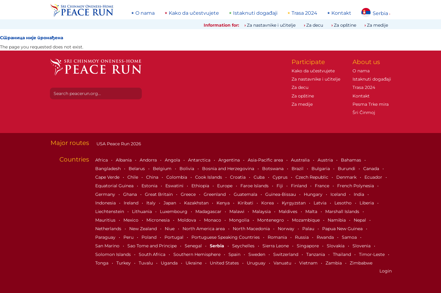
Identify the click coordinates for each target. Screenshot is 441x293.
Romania (278, 237)
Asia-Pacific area (266, 160)
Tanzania (316, 254)
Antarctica (200, 160)
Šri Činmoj (363, 112)
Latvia (321, 203)
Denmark (347, 177)
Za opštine (345, 25)
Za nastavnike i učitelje (271, 25)
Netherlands (109, 228)
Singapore (308, 246)
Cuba (260, 177)
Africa (102, 160)
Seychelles (244, 246)
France (322, 185)
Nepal (360, 220)
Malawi (237, 211)
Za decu (314, 25)
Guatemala (246, 194)
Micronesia (158, 220)
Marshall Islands (342, 211)
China (153, 177)
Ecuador (373, 177)
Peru (129, 237)
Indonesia (106, 203)
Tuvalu (146, 263)
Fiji (280, 185)
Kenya (224, 203)
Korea (268, 203)
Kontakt (341, 13)
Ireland (132, 203)
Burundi (347, 168)
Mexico (131, 220)
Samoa (350, 237)
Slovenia (362, 246)
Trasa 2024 (304, 13)
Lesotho (343, 203)
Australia (301, 160)
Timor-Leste (372, 254)
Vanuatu (282, 263)
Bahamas (351, 160)
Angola (173, 160)
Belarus (137, 168)
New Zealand (143, 228)
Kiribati (246, 203)
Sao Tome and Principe (152, 246)
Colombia (177, 177)
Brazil (298, 168)
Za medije (377, 25)
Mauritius (106, 220)
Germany (105, 194)
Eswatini (175, 185)
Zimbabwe (361, 263)
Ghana (130, 194)
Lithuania (142, 211)
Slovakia (336, 246)
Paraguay (106, 237)
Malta (311, 211)
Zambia (334, 263)
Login (385, 271)
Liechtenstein (110, 211)
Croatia (238, 177)
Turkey (124, 263)
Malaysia (262, 211)
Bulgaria (321, 168)
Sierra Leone (276, 246)
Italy (151, 203)
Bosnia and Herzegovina (228, 168)
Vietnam (309, 263)
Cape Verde (108, 177)
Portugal (174, 237)
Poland (149, 237)
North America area (204, 228)
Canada (371, 168)
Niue (170, 228)
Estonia (150, 185)
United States (225, 263)
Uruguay (257, 263)
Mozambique (306, 220)
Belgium (163, 168)
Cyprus (281, 177)
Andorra (149, 160)
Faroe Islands (255, 185)
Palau (308, 228)
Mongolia (240, 220)
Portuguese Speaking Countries (226, 237)
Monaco (213, 220)
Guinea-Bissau (281, 194)
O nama (145, 13)
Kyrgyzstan (294, 203)
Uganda (170, 263)
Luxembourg (174, 211)
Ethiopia (200, 185)
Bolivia (187, 168)
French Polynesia (356, 185)
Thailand (342, 254)
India (359, 194)
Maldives (289, 211)
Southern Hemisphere (197, 254)
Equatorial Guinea (115, 185)
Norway (287, 228)
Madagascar (209, 211)
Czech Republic (313, 177)
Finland (299, 185)
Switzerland (286, 254)
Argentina (229, 160)
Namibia (337, 220)
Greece (189, 194)
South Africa (153, 254)
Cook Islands (209, 177)
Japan (170, 203)
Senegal (194, 246)
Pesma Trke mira (370, 104)
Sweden (257, 254)
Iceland (338, 194)
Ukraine (194, 263)
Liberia (367, 203)
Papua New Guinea (343, 228)
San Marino (108, 246)
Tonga (102, 263)
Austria (326, 160)
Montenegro (271, 220)
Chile (133, 177)
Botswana (273, 168)
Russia (302, 237)
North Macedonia (252, 228)
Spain (235, 254)
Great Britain (159, 194)
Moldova (187, 220)
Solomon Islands (113, 254)
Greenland (215, 194)
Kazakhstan (197, 203)
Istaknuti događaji (255, 13)
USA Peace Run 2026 (118, 143)
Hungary (314, 194)
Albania (124, 160)
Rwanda (326, 237)
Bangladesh (108, 168)
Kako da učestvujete (194, 13)
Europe (225, 185)
